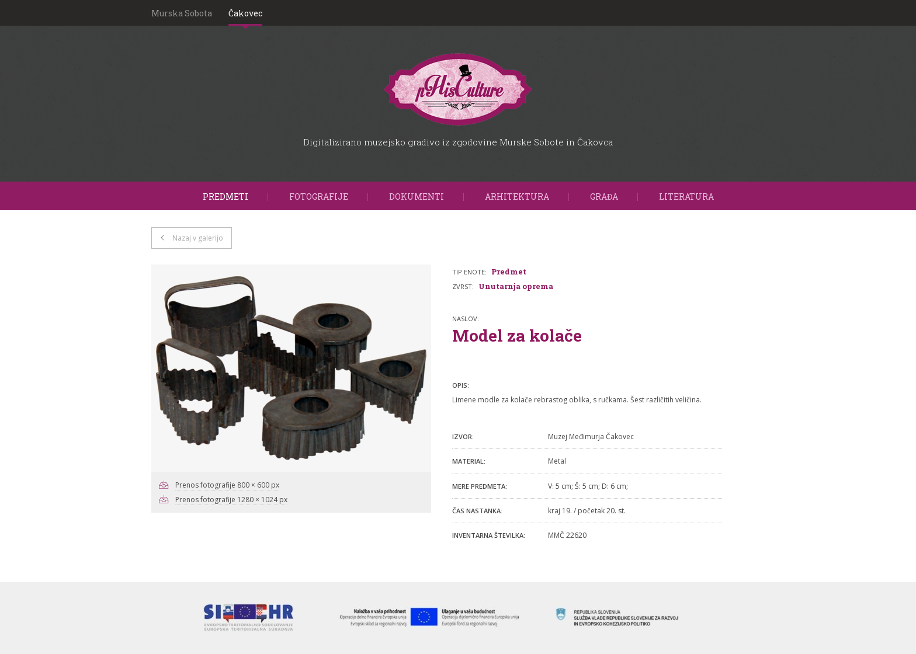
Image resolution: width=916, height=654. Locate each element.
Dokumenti (416, 196)
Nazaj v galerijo (197, 238)
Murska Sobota (181, 13)
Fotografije (318, 196)
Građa (604, 196)
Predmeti (225, 196)
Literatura (686, 196)
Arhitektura (517, 196)
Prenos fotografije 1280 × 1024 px (231, 500)
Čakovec (245, 13)
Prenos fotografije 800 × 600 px (227, 485)
